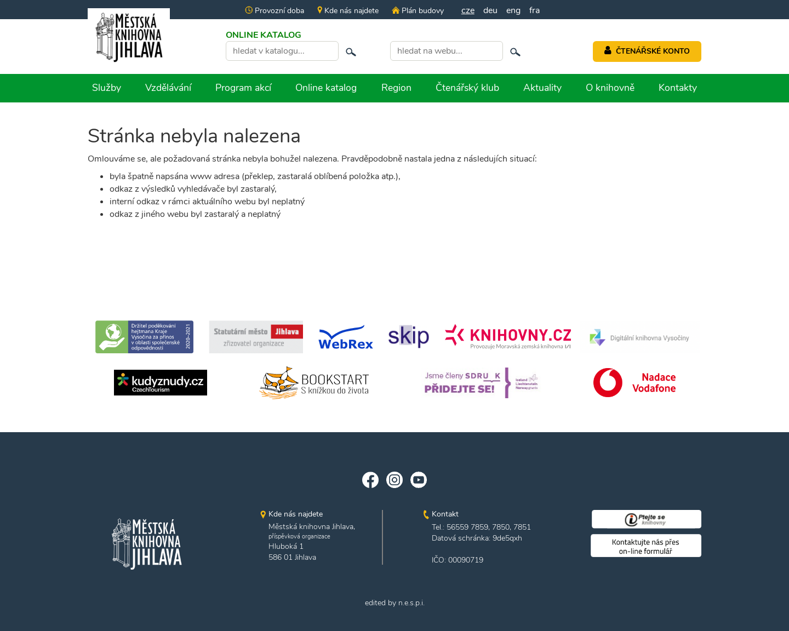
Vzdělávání (168, 87)
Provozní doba (274, 10)
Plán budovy (417, 10)
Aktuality (542, 87)
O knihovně (610, 87)
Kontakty (678, 87)
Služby (106, 87)
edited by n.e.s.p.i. (395, 603)
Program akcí (243, 87)
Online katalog (326, 87)
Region (396, 87)
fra (534, 10)
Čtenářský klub (467, 87)
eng (513, 10)
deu (490, 10)
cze (467, 10)
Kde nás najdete (348, 10)
